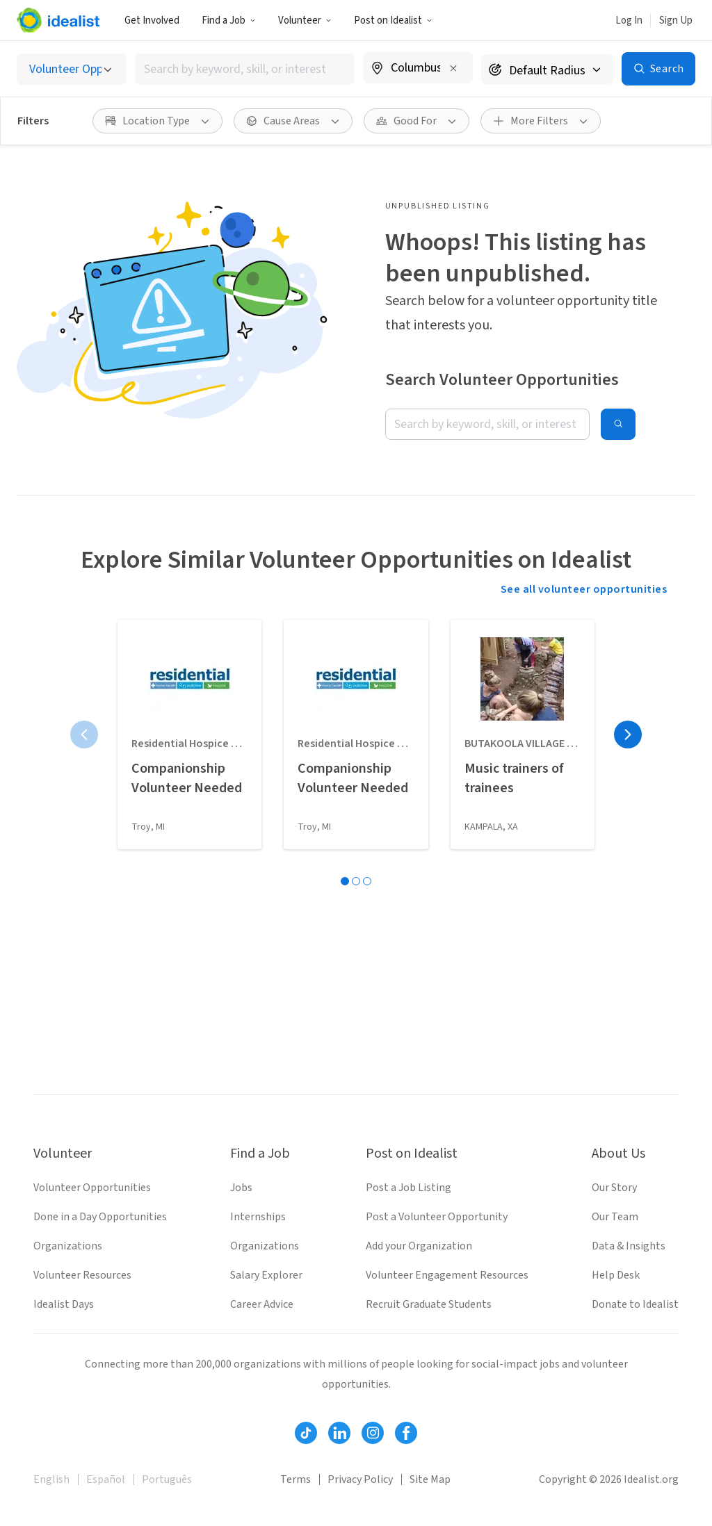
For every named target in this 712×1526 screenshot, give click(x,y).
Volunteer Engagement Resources (447, 1275)
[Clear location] (453, 68)
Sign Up (676, 20)
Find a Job (229, 20)
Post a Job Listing (408, 1187)
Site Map (430, 1479)
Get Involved (151, 20)
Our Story (614, 1187)
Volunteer (305, 20)
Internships (258, 1216)
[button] (228, 20)
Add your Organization (419, 1246)
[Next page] (628, 734)
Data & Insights (628, 1246)
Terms (295, 1479)
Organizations (67, 1246)
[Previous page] (84, 734)
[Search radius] (547, 69)
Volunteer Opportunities (92, 1187)
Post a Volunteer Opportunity (437, 1216)
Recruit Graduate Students (429, 1304)
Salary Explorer (266, 1275)
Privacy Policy (360, 1479)
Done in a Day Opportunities (100, 1216)
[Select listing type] (72, 69)
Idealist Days (63, 1304)
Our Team (615, 1216)
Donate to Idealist (635, 1304)
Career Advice (261, 1304)
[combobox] (245, 69)
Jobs (241, 1187)
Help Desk (616, 1275)
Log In (628, 20)
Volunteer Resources (82, 1275)
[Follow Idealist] (306, 1433)
